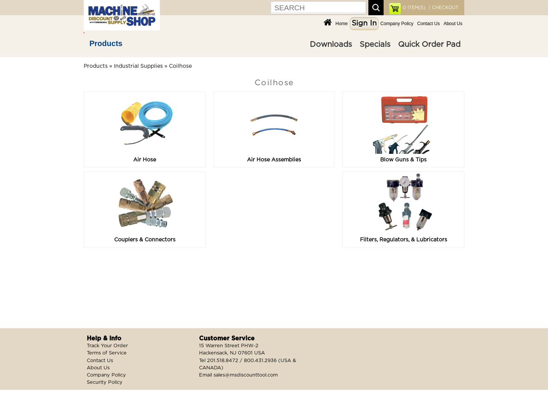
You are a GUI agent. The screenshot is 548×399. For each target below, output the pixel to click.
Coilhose (180, 66)
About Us (453, 23)
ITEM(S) (414, 7)
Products (106, 43)
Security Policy (105, 382)
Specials (375, 44)
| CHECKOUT (443, 7)
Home (342, 23)
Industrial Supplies (138, 66)
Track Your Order (107, 345)
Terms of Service (107, 353)
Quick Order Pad (429, 44)
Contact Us (428, 23)
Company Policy (397, 23)
